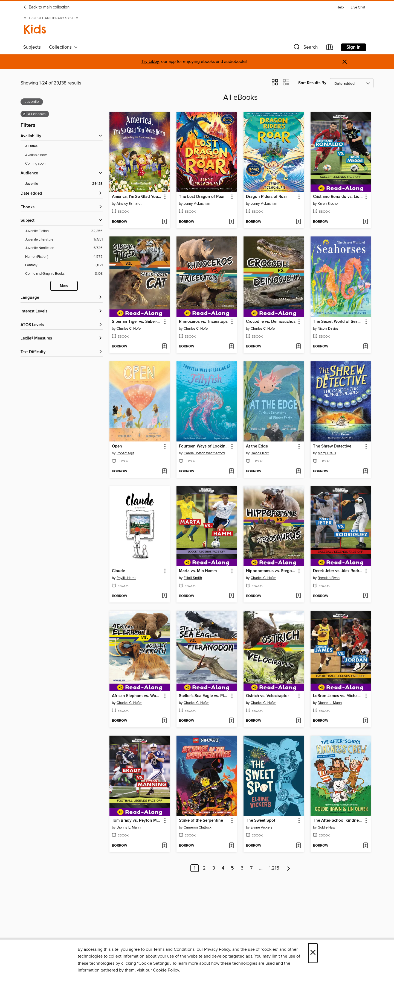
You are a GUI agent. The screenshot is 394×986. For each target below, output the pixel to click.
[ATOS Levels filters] (62, 325)
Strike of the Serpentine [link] (201, 820)
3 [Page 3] (213, 868)
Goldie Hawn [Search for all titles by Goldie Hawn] (327, 827)
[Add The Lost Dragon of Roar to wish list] (231, 222)
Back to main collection (46, 7)
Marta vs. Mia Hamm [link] (198, 571)
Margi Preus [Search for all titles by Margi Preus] (327, 453)
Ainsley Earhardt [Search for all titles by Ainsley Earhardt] (129, 203)
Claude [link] (118, 571)
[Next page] (288, 868)
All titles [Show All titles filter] (31, 146)
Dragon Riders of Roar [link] (266, 196)
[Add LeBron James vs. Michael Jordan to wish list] (365, 720)
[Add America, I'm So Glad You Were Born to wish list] (164, 222)
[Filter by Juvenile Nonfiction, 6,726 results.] (64, 248)
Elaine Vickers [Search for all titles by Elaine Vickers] (261, 827)
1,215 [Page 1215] (274, 868)
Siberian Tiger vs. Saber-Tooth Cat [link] (137, 321)
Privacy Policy (217, 949)
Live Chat (358, 7)
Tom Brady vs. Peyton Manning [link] (137, 820)
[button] (305, 48)
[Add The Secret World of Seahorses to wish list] (365, 346)
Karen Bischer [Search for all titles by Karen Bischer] (328, 203)
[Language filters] (62, 298)
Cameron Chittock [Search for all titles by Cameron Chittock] (198, 827)
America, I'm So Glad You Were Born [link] (137, 196)
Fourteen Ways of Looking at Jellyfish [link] (204, 446)
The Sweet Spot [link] (260, 820)
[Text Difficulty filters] (62, 352)
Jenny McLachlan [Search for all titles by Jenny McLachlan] (197, 203)
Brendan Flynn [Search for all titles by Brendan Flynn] (329, 578)
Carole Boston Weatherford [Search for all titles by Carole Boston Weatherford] (204, 453)
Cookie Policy (166, 970)
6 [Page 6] (242, 868)
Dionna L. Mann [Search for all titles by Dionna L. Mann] (330, 703)
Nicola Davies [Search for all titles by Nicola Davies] (328, 328)
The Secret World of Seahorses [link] (338, 321)
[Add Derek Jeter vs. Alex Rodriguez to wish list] (365, 596)
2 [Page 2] (204, 868)
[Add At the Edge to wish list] (298, 471)
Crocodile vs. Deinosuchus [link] (271, 321)
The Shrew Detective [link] (332, 446)
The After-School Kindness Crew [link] (338, 820)
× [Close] (312, 953)
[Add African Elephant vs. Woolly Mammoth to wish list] (164, 720)
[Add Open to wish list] (164, 471)
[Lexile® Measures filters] (62, 338)
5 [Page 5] (232, 868)
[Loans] (330, 48)
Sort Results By (312, 83)
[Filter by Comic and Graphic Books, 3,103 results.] (64, 274)
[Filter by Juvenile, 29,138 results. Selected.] (64, 184)
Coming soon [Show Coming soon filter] (35, 163)
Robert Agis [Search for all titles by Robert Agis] (125, 453)
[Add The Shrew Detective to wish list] (365, 471)
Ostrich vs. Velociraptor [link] (267, 696)
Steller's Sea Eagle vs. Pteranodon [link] (204, 696)
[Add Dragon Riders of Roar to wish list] (298, 222)
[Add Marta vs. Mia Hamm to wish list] (231, 596)
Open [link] (117, 446)
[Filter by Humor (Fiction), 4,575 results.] (64, 257)
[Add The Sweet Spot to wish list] (298, 845)
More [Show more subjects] (64, 285)
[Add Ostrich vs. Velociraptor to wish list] (298, 720)
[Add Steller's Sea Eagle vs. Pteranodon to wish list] (231, 720)
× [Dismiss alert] (344, 61)
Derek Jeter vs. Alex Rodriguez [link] (338, 571)
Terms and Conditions (174, 949)
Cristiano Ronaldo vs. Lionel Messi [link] (338, 196)
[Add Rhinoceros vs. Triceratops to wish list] (231, 346)
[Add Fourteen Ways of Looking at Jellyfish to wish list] (231, 471)
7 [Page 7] (251, 868)
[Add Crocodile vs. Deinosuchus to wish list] (298, 346)
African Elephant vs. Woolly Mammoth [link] (137, 696)
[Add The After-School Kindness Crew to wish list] (365, 845)
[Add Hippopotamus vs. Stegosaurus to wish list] (298, 596)
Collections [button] (63, 47)
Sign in (353, 47)
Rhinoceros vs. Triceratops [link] (203, 321)
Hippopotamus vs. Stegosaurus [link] (271, 571)
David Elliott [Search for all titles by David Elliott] (260, 453)
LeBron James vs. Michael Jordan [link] (338, 696)
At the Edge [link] (257, 446)
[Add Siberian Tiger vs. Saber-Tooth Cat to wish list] (164, 346)
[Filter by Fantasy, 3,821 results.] (64, 265)
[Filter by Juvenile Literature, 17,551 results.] (64, 239)
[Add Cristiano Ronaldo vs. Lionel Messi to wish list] (365, 222)
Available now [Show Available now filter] (36, 155)
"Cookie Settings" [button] (153, 963)
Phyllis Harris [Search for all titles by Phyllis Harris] (126, 578)
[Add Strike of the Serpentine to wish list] (231, 845)
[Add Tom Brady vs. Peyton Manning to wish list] (164, 845)
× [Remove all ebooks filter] (24, 114)
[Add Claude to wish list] (164, 596)
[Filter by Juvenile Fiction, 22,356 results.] (64, 231)
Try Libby (150, 62)
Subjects (32, 47)
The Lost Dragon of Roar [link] (202, 196)
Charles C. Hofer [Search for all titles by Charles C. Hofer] (129, 328)
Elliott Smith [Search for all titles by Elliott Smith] (193, 578)
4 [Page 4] (223, 868)
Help (340, 7)
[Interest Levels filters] (62, 311)
